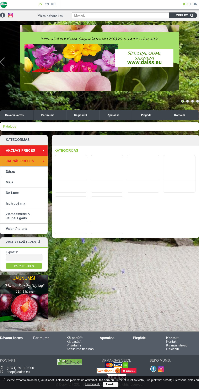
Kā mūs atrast (176, 345)
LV (40, 4)
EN (47, 4)
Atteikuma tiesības (80, 349)
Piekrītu (110, 384)
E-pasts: (12, 252)
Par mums (52, 115)
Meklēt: (79, 15)
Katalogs (9, 126)
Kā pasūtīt (85, 115)
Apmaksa (118, 115)
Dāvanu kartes (18, 115)
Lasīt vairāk (92, 384)
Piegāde (152, 115)
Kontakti (185, 115)
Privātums (73, 345)
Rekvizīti (172, 349)
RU (53, 4)
